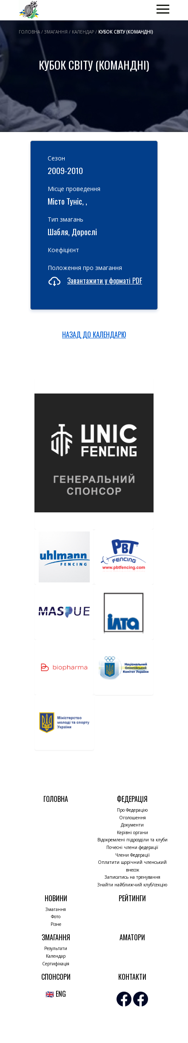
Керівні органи (132, 832)
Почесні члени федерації (132, 847)
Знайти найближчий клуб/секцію (132, 885)
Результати (55, 948)
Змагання (56, 909)
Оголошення (132, 818)
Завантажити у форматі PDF (104, 281)
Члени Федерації (132, 855)
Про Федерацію (132, 810)
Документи (132, 825)
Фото (55, 916)
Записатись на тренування (132, 877)
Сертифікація (55, 964)
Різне (56, 924)
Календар (56, 956)
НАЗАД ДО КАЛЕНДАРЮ (94, 334)
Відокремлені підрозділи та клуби (132, 840)
